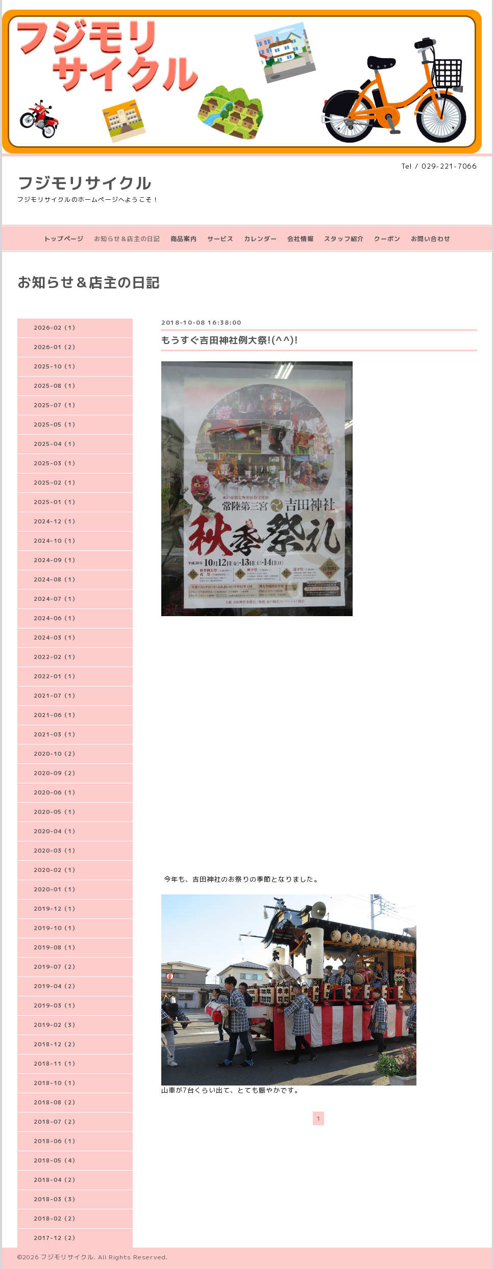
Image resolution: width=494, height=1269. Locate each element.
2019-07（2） (56, 967)
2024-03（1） (56, 637)
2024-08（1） (56, 579)
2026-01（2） (56, 347)
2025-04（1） (56, 444)
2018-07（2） (56, 1122)
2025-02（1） (56, 483)
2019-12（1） (56, 909)
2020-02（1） (56, 870)
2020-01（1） (56, 889)
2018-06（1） (56, 1141)
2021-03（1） (56, 734)
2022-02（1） (56, 657)
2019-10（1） (56, 928)
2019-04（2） (56, 986)
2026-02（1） (56, 328)
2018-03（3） (56, 1199)
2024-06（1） (56, 618)
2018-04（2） (56, 1180)
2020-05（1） (56, 812)
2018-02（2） (56, 1218)
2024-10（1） (56, 541)
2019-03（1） (56, 1005)
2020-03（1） (56, 851)
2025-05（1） (56, 424)
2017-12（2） (56, 1238)
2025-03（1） (56, 463)
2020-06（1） (56, 792)
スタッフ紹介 (344, 238)
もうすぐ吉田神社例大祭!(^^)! (230, 340)
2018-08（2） (56, 1102)
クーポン (387, 238)
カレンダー (260, 238)
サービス (220, 238)
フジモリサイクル (84, 183)
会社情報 (300, 238)
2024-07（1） (56, 599)
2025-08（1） (56, 386)
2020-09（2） (56, 773)
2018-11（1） (56, 1064)
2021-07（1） (56, 696)
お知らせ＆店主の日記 (127, 238)
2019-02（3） (56, 1025)
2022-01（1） (56, 676)
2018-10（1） (56, 1083)
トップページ (64, 238)
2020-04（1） (56, 831)
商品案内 (183, 238)
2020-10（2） (56, 754)
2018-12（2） (56, 1044)
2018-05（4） (56, 1160)
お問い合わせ (431, 238)
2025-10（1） (56, 366)
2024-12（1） (56, 521)
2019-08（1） (56, 947)
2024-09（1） (56, 560)
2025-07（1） (56, 405)
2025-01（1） (56, 502)
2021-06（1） (56, 715)
